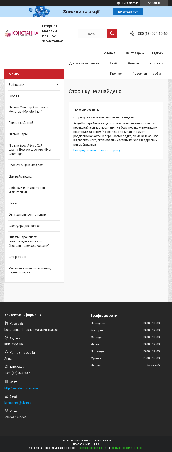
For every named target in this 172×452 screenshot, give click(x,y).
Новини (133, 63)
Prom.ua (107, 440)
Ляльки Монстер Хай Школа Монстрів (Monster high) (28, 109)
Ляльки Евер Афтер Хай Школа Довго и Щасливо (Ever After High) (30, 150)
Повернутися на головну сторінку (96, 150)
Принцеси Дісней (21, 122)
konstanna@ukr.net (17, 403)
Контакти (156, 63)
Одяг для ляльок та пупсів (27, 214)
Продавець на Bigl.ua (86, 444)
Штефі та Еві (17, 257)
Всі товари (133, 53)
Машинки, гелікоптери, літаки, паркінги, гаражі (30, 270)
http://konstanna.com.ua (21, 388)
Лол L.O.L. (16, 96)
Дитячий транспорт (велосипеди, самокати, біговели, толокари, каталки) (29, 241)
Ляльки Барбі (18, 134)
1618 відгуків (130, 3)
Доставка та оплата (84, 63)
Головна (109, 53)
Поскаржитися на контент (93, 447)
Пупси (13, 203)
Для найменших (20, 176)
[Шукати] (112, 33)
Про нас (116, 73)
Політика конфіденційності (127, 447)
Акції (113, 63)
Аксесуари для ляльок (24, 226)
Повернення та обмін (147, 73)
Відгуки (157, 53)
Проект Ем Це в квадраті (26, 165)
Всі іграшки (16, 84)
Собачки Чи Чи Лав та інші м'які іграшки (27, 190)
